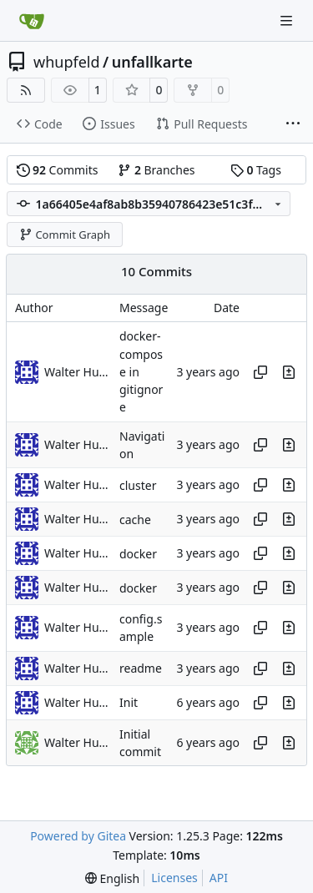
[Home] (31, 21)
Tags (255, 170)
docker (138, 554)
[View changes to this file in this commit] (288, 372)
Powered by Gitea (78, 836)
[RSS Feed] (26, 90)
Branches (156, 170)
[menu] (112, 878)
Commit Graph (64, 234)
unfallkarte (152, 61)
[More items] (293, 124)
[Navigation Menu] (288, 20)
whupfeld (66, 61)
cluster (137, 485)
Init (128, 702)
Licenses (174, 877)
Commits (57, 170)
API (219, 877)
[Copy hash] (260, 372)
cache (135, 519)
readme (140, 668)
